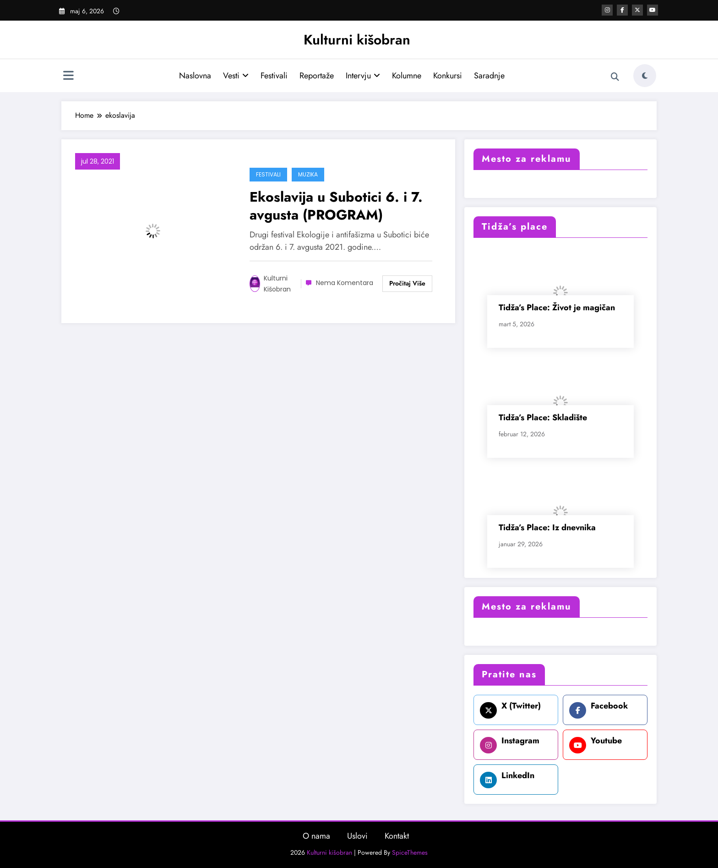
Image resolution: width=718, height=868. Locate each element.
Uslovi (357, 836)
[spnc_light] (644, 75)
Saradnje (489, 76)
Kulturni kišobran (357, 39)
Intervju (363, 76)
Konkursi (447, 76)
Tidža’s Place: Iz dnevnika (547, 527)
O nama (316, 836)
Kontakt (397, 836)
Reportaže (316, 76)
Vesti (236, 76)
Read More (407, 283)
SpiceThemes (410, 852)
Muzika (308, 174)
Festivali (274, 76)
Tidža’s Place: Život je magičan (557, 307)
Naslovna (195, 76)
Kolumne (406, 76)
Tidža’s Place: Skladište (543, 417)
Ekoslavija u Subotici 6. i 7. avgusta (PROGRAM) (336, 206)
